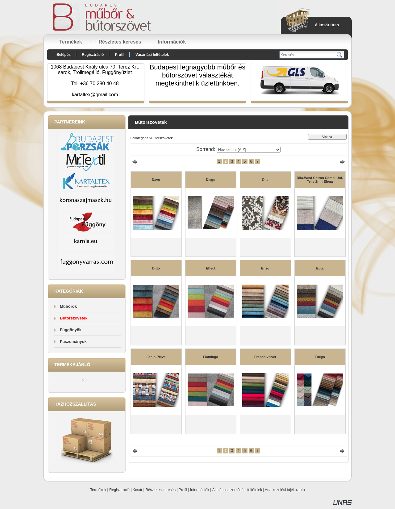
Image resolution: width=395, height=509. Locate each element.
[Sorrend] (249, 149)
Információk (199, 490)
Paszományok (73, 341)
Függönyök (70, 330)
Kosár (137, 490)
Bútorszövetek (74, 318)
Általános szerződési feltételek (237, 490)
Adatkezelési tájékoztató (285, 490)
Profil (183, 490)
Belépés (63, 54)
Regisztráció (119, 490)
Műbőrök (68, 306)
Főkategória (139, 138)
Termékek (98, 490)
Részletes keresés (160, 490)
